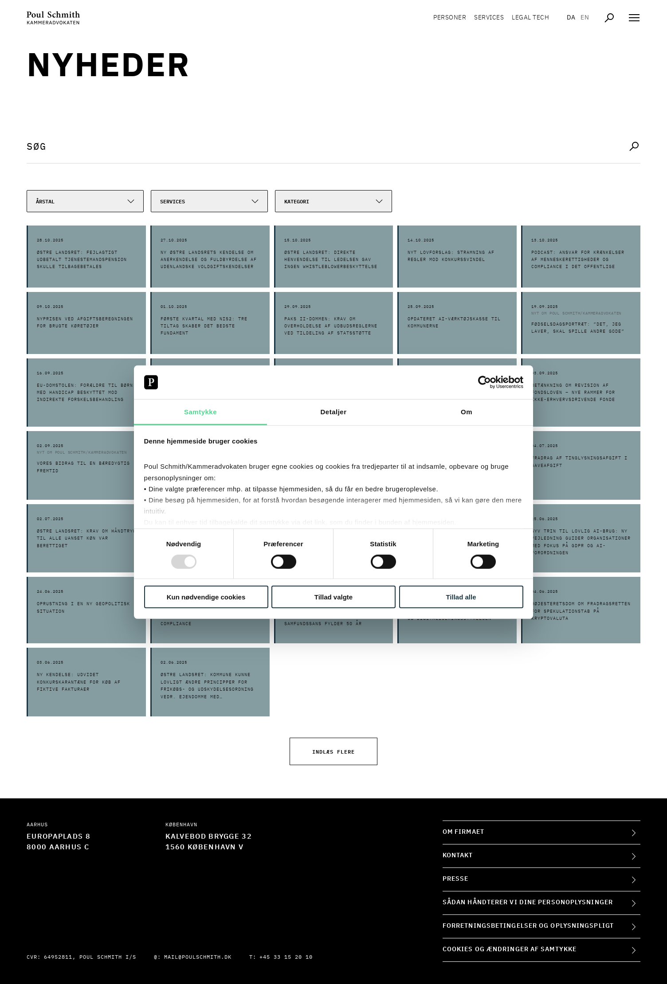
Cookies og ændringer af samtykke (510, 949)
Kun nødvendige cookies (206, 597)
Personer (449, 18)
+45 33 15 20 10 (286, 957)
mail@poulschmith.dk (197, 957)
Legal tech (530, 18)
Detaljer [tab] (333, 412)
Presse (456, 879)
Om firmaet (463, 832)
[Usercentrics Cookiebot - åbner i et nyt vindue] (484, 382)
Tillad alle (461, 597)
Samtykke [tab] (200, 412)
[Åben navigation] (634, 18)
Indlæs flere (333, 751)
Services (489, 18)
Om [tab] (466, 412)
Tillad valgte (333, 597)
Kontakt (458, 855)
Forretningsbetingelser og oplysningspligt (528, 926)
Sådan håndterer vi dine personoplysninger (528, 902)
